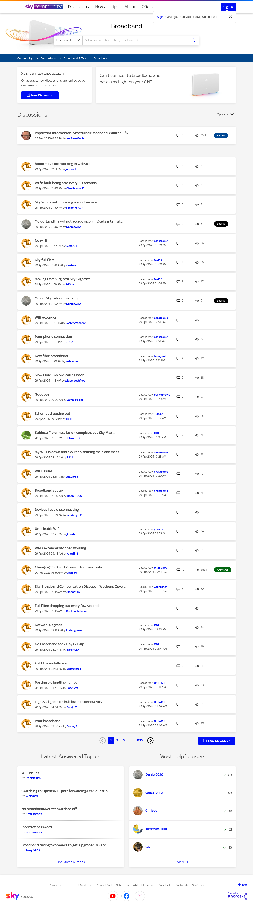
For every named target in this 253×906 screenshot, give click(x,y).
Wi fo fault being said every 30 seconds (66, 183)
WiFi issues (43, 471)
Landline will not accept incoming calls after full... (84, 221)
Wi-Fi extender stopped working (60, 548)
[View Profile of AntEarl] (72, 572)
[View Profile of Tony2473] (33, 850)
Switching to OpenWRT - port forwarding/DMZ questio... (65, 791)
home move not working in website (62, 164)
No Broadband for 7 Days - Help (59, 644)
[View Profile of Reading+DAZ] (75, 515)
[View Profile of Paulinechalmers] (76, 611)
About (130, 7)
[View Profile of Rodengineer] (74, 630)
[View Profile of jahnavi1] (70, 169)
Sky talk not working (62, 298)
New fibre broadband (51, 356)
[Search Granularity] (68, 40)
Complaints (165, 885)
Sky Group (198, 885)
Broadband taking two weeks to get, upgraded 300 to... (64, 845)
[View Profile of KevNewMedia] (75, 138)
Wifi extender (45, 317)
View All (182, 862)
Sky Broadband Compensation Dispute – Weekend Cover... (80, 586)
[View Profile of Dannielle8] (33, 778)
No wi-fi (41, 240)
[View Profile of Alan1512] (72, 553)
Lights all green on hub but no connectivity (68, 702)
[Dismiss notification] (231, 17)
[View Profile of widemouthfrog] (75, 380)
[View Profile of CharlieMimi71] (75, 188)
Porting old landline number (57, 682)
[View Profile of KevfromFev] (34, 832)
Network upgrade (48, 625)
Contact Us (182, 885)
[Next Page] (150, 740)
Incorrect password (36, 827)
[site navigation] (19, 7)
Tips (114, 7)
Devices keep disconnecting (57, 509)
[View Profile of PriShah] (70, 284)
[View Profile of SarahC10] (73, 649)
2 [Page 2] (117, 740)
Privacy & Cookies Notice (109, 885)
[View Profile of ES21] (70, 457)
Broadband (126, 26)
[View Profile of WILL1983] (72, 476)
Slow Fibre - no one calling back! (60, 375)
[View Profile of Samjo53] (72, 707)
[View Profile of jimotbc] (71, 534)
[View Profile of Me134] (158, 260)
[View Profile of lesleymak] (72, 361)
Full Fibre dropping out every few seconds (67, 605)
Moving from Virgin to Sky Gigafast (62, 279)
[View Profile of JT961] (69, 342)
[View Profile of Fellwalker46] (162, 394)
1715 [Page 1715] (140, 740)
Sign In (228, 7)
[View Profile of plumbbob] (160, 567)
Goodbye (42, 394)
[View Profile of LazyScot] (72, 688)
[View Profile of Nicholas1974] (74, 207)
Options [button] (222, 114)
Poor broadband (47, 721)
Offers (147, 7)
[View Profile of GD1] (156, 433)
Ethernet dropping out (52, 413)
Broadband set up (49, 490)
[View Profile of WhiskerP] (32, 796)
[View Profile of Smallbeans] (34, 814)
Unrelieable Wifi (47, 529)
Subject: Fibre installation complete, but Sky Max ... (75, 432)
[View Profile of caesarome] (161, 241)
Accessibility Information (140, 885)
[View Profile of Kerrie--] (71, 265)
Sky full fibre (44, 260)
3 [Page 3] (124, 740)
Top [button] (244, 885)
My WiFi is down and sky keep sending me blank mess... (78, 452)
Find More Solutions (70, 862)
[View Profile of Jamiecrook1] (75, 400)
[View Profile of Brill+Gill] (159, 683)
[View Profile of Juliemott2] (73, 438)
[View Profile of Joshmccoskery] (76, 323)
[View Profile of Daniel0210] (73, 227)
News (100, 7)
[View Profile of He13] (69, 419)
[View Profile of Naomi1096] (74, 496)
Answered (222, 569)
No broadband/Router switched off (49, 809)
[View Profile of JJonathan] (73, 592)
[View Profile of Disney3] (72, 726)
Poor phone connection (53, 336)
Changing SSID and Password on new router (69, 567)
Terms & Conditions (81, 885)
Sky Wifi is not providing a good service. (66, 202)
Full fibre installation (51, 663)
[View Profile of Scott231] (71, 246)
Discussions (78, 7)
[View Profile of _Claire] (158, 414)
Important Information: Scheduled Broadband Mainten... (80, 133)
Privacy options (57, 885)
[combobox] (135, 40)
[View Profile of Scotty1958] (74, 668)
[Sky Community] (44, 7)
